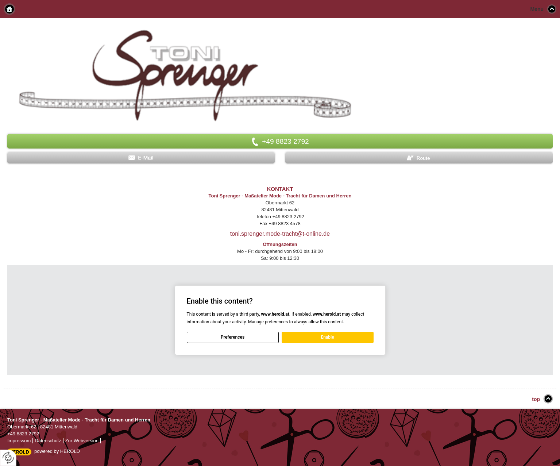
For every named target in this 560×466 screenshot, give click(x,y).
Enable (327, 337)
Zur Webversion (82, 440)
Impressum (19, 440)
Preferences (232, 337)
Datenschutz (48, 440)
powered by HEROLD (57, 451)
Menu (537, 9)
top (536, 399)
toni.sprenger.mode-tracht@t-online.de (280, 234)
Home (9, 9)
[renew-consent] (8, 458)
